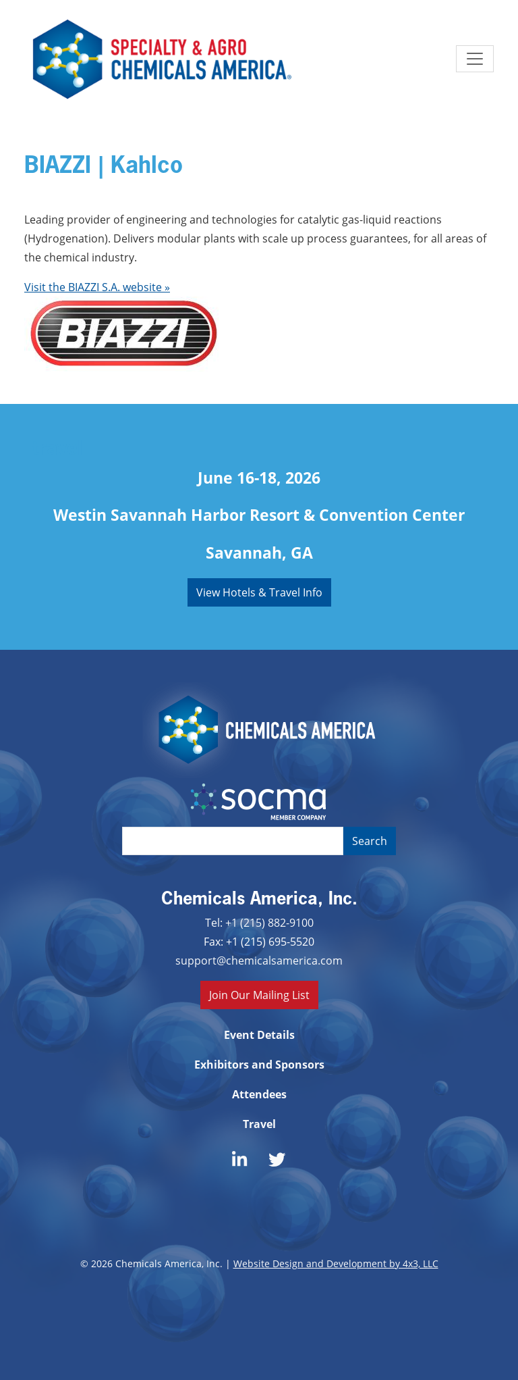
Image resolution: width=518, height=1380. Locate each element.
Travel (259, 1124)
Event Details (259, 1034)
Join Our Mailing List (259, 995)
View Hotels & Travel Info (259, 592)
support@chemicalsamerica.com (259, 960)
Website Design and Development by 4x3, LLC (335, 1263)
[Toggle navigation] (475, 58)
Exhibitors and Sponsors (259, 1064)
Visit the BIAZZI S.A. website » (97, 287)
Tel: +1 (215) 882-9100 (259, 922)
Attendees (259, 1094)
